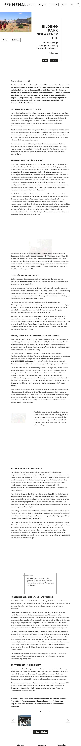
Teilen (9, 40)
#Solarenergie (57, 53)
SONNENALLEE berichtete (22, 370)
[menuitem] (31, 4)
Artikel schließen (40, 726)
